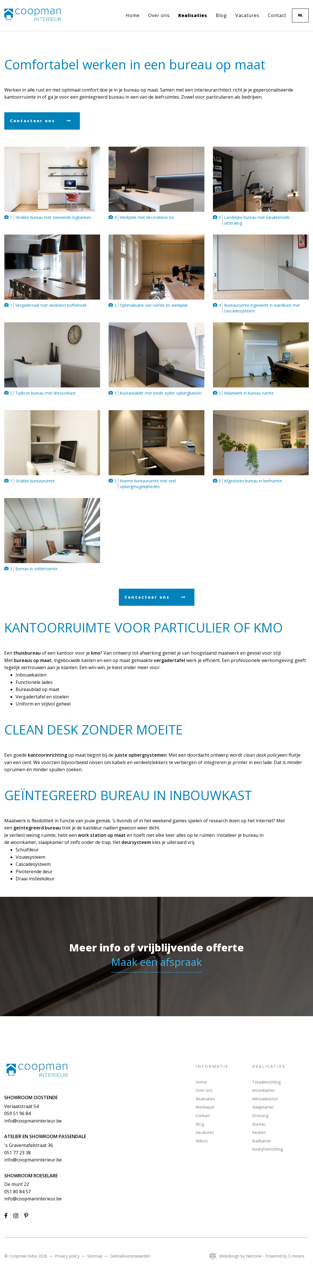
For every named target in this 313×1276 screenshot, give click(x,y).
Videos (202, 1141)
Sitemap (94, 1256)
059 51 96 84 (17, 1113)
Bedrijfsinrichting (267, 1149)
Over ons (159, 15)
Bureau (259, 1124)
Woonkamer (263, 1090)
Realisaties (192, 15)
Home (133, 15)
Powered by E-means (284, 1256)
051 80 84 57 (17, 1191)
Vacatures (247, 15)
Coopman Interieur (37, 1070)
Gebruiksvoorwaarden (130, 1256)
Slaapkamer (263, 1107)
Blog (221, 15)
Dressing (260, 1115)
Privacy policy (67, 1256)
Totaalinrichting (266, 1082)
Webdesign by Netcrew (240, 1256)
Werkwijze (205, 1107)
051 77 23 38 (17, 1153)
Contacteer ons (32, 120)
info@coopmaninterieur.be (33, 1121)
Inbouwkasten (265, 1098)
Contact (277, 15)
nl (300, 15)
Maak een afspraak (156, 962)
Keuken (259, 1132)
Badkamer (261, 1141)
